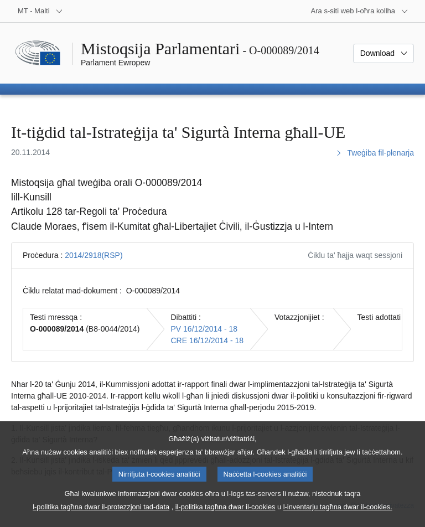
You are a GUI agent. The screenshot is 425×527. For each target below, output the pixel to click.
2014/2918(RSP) (93, 255)
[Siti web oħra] (359, 11)
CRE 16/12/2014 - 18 (207, 340)
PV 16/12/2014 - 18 (204, 328)
